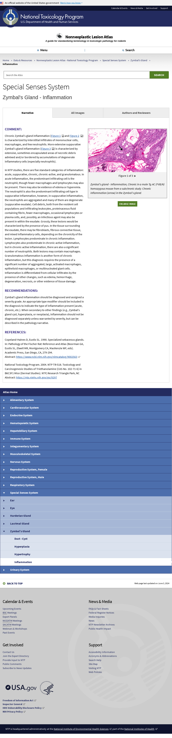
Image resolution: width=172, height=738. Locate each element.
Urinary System (19, 569)
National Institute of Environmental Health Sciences (81, 729)
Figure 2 (74, 136)
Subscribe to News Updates (17, 668)
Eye (12, 508)
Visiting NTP (95, 668)
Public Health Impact (100, 628)
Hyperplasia (22, 546)
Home (6, 60)
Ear (12, 500)
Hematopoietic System (24, 423)
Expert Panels (10, 616)
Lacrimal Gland (19, 523)
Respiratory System (22, 485)
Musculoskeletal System (25, 454)
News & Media (137, 8)
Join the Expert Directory (16, 656)
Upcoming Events (12, 608)
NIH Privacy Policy (13, 711)
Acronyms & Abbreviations (103, 656)
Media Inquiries (97, 616)
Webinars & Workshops (15, 628)
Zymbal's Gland (139, 60)
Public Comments (12, 664)
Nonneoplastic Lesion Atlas (89, 37)
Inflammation (23, 562)
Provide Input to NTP (14, 660)
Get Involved (151, 8)
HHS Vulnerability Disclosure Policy (22, 707)
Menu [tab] (44, 50)
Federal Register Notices (101, 612)
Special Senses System (114, 60)
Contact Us (8, 652)
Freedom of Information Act (18, 700)
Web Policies (95, 672)
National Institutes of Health (139, 729)
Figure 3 (46, 148)
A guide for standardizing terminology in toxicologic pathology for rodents (86, 41)
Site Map (93, 664)
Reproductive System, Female (28, 469)
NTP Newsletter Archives (102, 624)
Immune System (20, 438)
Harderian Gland (20, 515)
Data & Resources (23, 60)
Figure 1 (56, 136)
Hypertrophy (22, 554)
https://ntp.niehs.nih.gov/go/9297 (36, 377)
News (91, 620)
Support (164, 8)
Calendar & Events (119, 8)
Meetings (10, 612)
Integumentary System (24, 446)
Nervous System (20, 462)
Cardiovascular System (24, 407)
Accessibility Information (102, 652)
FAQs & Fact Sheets (99, 608)
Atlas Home (10, 392)
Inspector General (12, 704)
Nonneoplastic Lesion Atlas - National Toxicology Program (67, 60)
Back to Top (15, 583)
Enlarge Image (127, 203)
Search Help (95, 660)
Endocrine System (21, 415)
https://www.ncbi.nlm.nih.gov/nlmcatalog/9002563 (46, 356)
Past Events (9, 632)
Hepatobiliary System (23, 430)
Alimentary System (22, 400)
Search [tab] (130, 50)
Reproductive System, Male (27, 477)
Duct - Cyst (20, 538)
